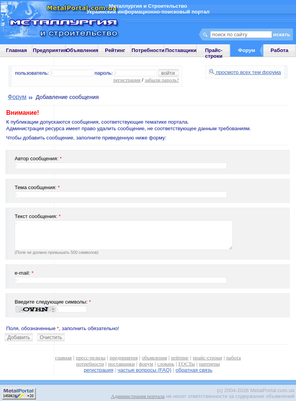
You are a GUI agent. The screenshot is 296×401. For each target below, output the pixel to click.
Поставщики (181, 50)
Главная (16, 50)
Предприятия (50, 50)
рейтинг (179, 358)
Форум (17, 97)
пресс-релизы (91, 358)
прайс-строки (207, 358)
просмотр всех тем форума (245, 72)
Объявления (82, 50)
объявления (154, 358)
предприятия (124, 358)
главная (63, 358)
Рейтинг (115, 50)
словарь (165, 364)
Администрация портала (138, 396)
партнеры (209, 364)
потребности (90, 364)
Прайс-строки (213, 53)
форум (146, 364)
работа (233, 358)
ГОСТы (186, 364)
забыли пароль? (162, 80)
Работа (279, 50)
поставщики (121, 364)
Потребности (148, 50)
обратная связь (194, 370)
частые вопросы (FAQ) (145, 370)
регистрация (126, 80)
